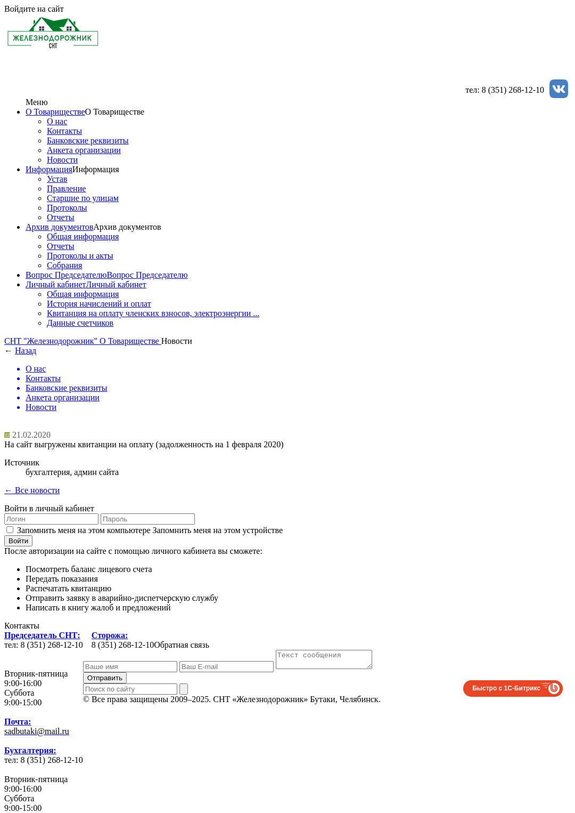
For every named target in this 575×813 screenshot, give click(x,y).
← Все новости (32, 490)
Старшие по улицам (83, 198)
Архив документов (59, 226)
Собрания (64, 265)
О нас (57, 121)
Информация (49, 169)
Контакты (64, 130)
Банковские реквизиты (87, 140)
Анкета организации (84, 150)
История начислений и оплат (99, 303)
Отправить (104, 681)
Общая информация (83, 236)
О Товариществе (55, 111)
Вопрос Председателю (66, 274)
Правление (66, 188)
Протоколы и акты (80, 255)
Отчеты (60, 217)
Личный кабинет (56, 284)
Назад (25, 350)
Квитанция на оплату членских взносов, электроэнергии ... (153, 313)
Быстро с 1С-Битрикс (506, 691)
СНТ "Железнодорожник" (52, 340)
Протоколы (67, 207)
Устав (57, 178)
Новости (62, 159)
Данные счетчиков (80, 322)
